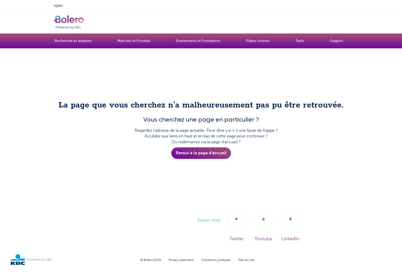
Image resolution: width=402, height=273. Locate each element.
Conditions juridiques (216, 260)
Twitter (233, 226)
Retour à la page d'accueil (201, 153)
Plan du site (246, 260)
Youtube (262, 226)
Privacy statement (181, 260)
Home (57, 6)
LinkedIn (292, 226)
